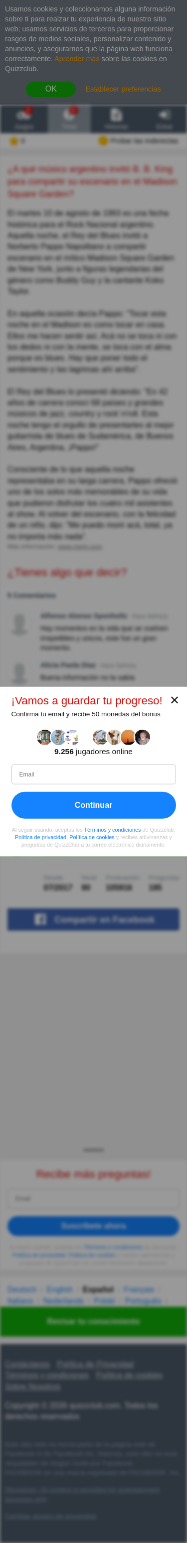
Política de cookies (92, 837)
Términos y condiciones (112, 830)
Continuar (94, 805)
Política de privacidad (40, 837)
